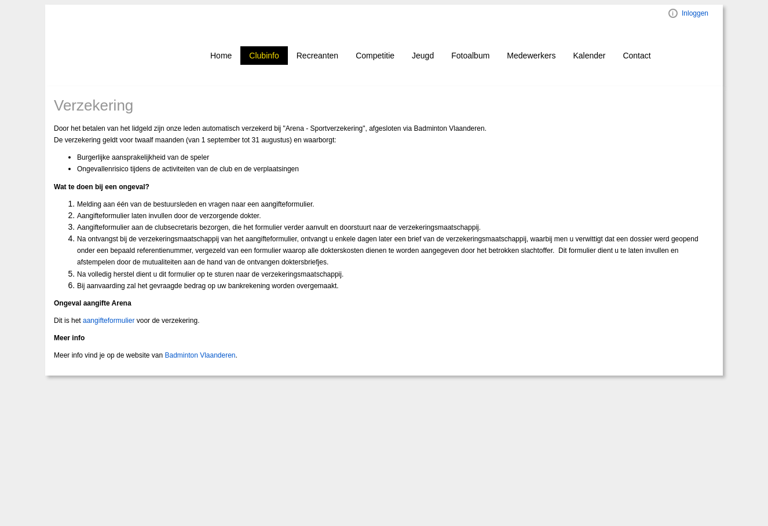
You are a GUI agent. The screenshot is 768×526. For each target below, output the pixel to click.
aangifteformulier (108, 321)
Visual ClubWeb (673, 13)
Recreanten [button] (317, 55)
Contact (636, 55)
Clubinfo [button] (264, 55)
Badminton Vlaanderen (199, 355)
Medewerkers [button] (531, 55)
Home (221, 55)
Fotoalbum (470, 55)
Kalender (589, 55)
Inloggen (695, 13)
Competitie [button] (375, 55)
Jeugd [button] (423, 55)
